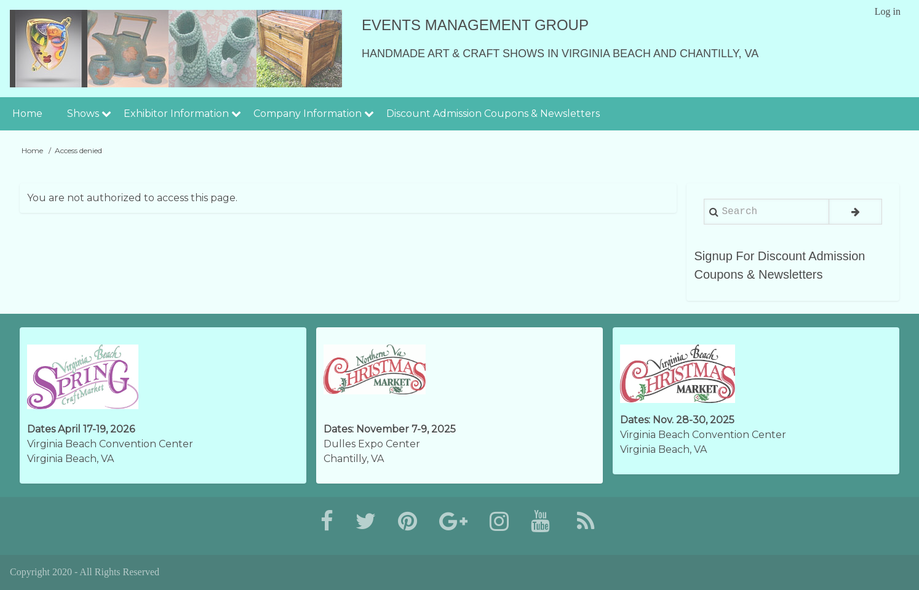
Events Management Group (475, 25)
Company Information (307, 113)
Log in (888, 11)
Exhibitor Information (176, 113)
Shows (83, 113)
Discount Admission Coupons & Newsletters (493, 113)
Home (27, 113)
